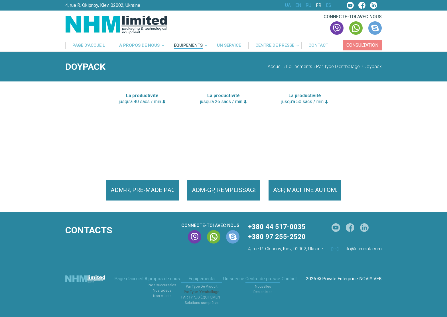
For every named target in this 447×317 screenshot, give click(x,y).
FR (318, 5)
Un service (229, 45)
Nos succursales (162, 285)
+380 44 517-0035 (277, 227)
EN (298, 5)
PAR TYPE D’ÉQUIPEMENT (201, 297)
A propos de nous (139, 45)
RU (308, 5)
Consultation (362, 45)
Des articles (263, 292)
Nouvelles (263, 286)
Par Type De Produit (202, 286)
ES (328, 5)
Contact (318, 45)
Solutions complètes (202, 302)
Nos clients (162, 296)
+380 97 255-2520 (277, 237)
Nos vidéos (162, 290)
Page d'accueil (88, 45)
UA (288, 5)
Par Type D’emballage (201, 292)
